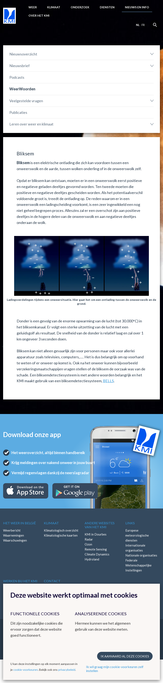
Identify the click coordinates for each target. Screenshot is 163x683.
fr (143, 25)
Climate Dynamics (97, 554)
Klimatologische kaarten (61, 535)
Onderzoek (80, 7)
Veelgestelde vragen (26, 100)
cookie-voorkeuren (25, 669)
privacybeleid (66, 669)
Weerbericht (12, 530)
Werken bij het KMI (20, 581)
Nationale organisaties (141, 555)
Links (130, 523)
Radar (89, 539)
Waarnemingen (13, 535)
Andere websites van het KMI (100, 525)
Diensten (107, 7)
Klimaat (53, 7)
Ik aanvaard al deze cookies (125, 656)
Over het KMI (38, 15)
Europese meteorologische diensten (137, 535)
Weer (32, 7)
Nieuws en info (137, 7)
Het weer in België (19, 523)
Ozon (88, 544)
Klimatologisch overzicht (61, 530)
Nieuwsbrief (19, 65)
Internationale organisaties (135, 547)
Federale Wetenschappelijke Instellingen (138, 565)
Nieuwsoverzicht (23, 54)
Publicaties (18, 112)
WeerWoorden (22, 89)
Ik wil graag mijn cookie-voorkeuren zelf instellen (114, 669)
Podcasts (16, 77)
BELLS (108, 380)
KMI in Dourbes (95, 534)
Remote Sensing (96, 549)
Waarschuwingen (15, 540)
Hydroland (92, 559)
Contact (52, 581)
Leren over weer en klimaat (31, 124)
